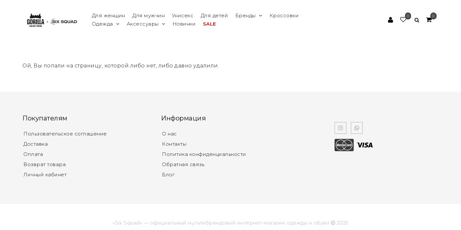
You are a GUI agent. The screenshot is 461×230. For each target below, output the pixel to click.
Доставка (35, 144)
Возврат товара (44, 164)
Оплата (33, 154)
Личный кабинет (45, 175)
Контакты (174, 144)
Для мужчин (148, 15)
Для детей (214, 15)
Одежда (106, 24)
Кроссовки (284, 15)
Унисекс (183, 15)
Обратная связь (183, 164)
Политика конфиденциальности (204, 154)
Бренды (249, 15)
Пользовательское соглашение (65, 134)
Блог (168, 175)
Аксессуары (146, 24)
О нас (169, 134)
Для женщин (108, 15)
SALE (209, 24)
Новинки (184, 24)
